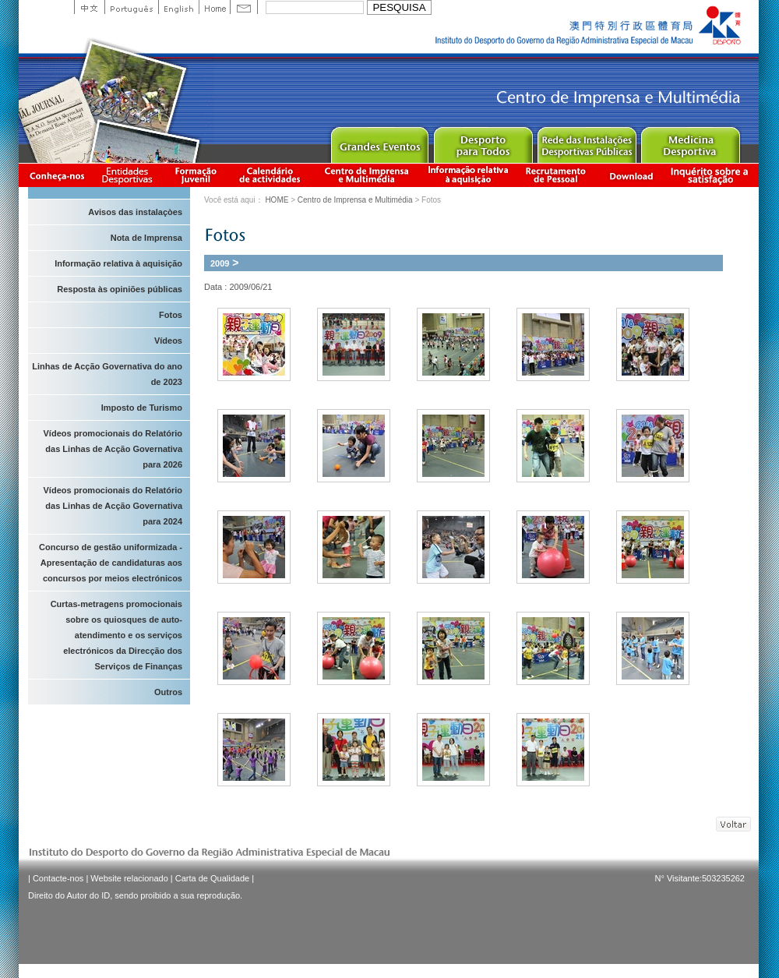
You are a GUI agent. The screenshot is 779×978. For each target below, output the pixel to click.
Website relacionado (128, 878)
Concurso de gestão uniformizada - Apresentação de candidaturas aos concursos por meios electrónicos (110, 562)
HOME (276, 200)
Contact (244, 7)
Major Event (379, 141)
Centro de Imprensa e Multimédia (367, 175)
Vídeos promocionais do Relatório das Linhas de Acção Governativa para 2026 (113, 449)
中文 (89, 7)
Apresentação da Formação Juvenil (195, 175)
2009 (219, 263)
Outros (168, 692)
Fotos (170, 315)
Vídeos (168, 340)
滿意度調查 (712, 175)
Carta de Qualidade (212, 878)
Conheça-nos (57, 175)
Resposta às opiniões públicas (119, 289)
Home (214, 7)
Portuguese (131, 7)
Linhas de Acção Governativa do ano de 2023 (107, 374)
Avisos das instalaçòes (135, 212)
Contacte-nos (58, 878)
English (178, 7)
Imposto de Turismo (141, 407)
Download (631, 175)
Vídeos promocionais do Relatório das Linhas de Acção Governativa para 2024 (113, 505)
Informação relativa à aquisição (468, 175)
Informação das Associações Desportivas (130, 175)
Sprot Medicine (690, 141)
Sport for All (482, 141)
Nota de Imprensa (146, 237)
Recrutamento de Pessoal (556, 175)
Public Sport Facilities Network (586, 141)
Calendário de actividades (270, 175)
